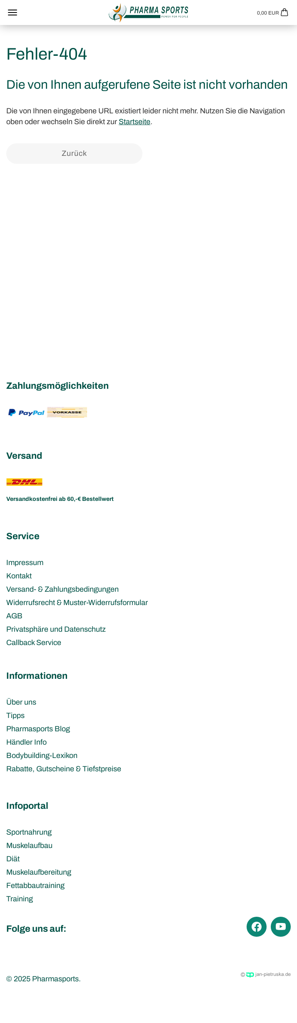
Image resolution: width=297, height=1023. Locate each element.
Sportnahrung (29, 832)
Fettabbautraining (35, 885)
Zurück (74, 153)
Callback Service (33, 642)
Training (19, 899)
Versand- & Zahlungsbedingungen (62, 589)
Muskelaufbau (29, 845)
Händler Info (26, 742)
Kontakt (19, 576)
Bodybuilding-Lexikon (41, 755)
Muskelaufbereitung (38, 872)
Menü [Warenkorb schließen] (12, 12)
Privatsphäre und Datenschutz (56, 629)
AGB (14, 616)
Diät (13, 859)
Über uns (21, 702)
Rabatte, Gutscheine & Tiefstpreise (63, 769)
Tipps (15, 715)
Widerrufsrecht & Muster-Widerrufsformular (77, 602)
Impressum (24, 562)
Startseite (134, 122)
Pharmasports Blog (38, 729)
